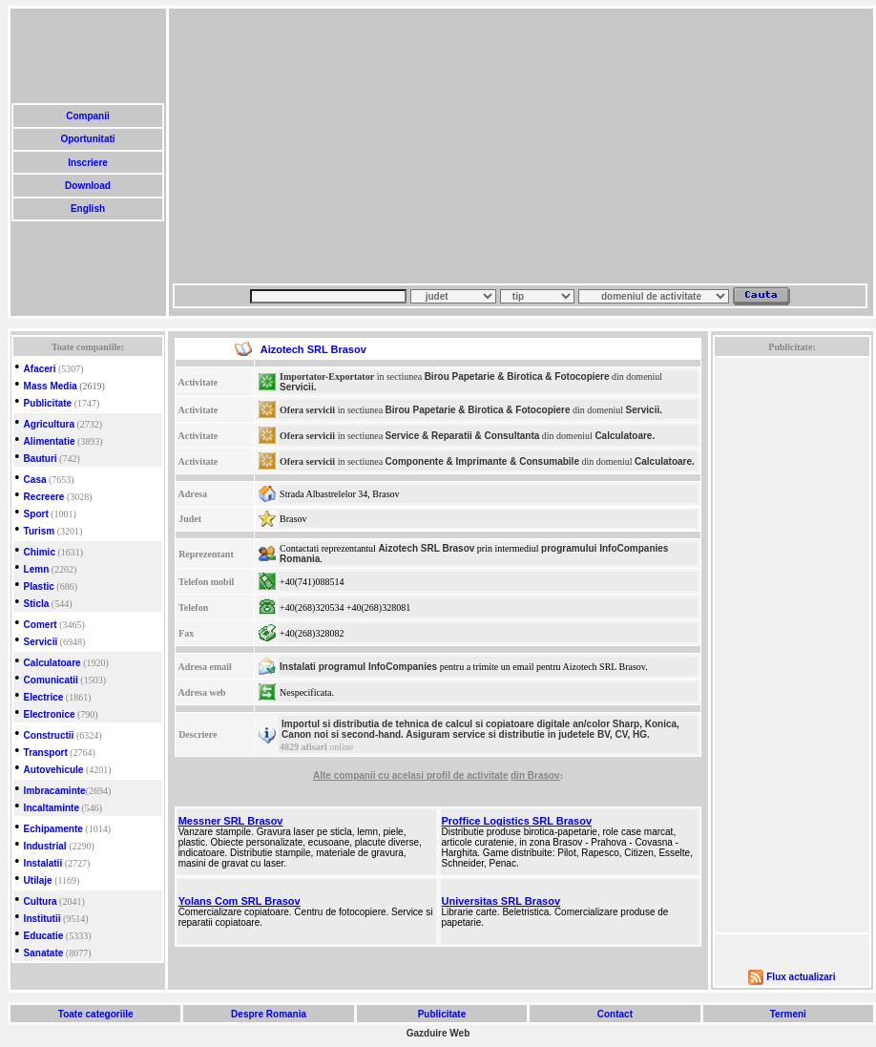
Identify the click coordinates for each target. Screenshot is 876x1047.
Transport (46, 752)
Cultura (40, 901)
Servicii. (298, 387)
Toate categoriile (95, 1014)
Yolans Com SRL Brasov (239, 901)
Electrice (44, 697)
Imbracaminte (55, 790)
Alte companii (345, 775)
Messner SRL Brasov (230, 821)
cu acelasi (402, 775)
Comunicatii (51, 680)
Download (87, 185)
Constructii (49, 735)
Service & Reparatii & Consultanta (463, 435)
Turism (39, 531)
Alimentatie (49, 441)
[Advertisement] (353, 146)
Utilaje (38, 880)
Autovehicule (54, 769)
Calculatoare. (624, 435)
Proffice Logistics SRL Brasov (517, 821)
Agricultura (49, 424)
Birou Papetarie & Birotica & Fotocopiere (517, 376)
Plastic (39, 586)
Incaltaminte (51, 808)
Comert (40, 624)
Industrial (45, 846)
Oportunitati (88, 139)
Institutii (42, 918)
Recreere (44, 497)
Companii (87, 116)
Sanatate (44, 953)
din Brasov (535, 775)
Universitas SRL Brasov (501, 901)
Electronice (49, 714)
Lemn (37, 569)
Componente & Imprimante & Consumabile (482, 461)
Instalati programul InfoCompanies (358, 666)
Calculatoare (52, 663)
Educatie (44, 936)
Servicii (41, 642)
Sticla (37, 603)
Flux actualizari (800, 977)
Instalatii (43, 863)
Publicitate (48, 403)
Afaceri (40, 369)
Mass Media (50, 386)
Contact (615, 1014)
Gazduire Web (438, 1033)
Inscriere (87, 162)
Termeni (788, 1014)
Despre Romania (268, 1014)
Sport (36, 514)
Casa (35, 479)
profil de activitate (468, 775)
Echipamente (53, 829)
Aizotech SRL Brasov (426, 548)
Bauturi (40, 458)
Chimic (39, 552)
